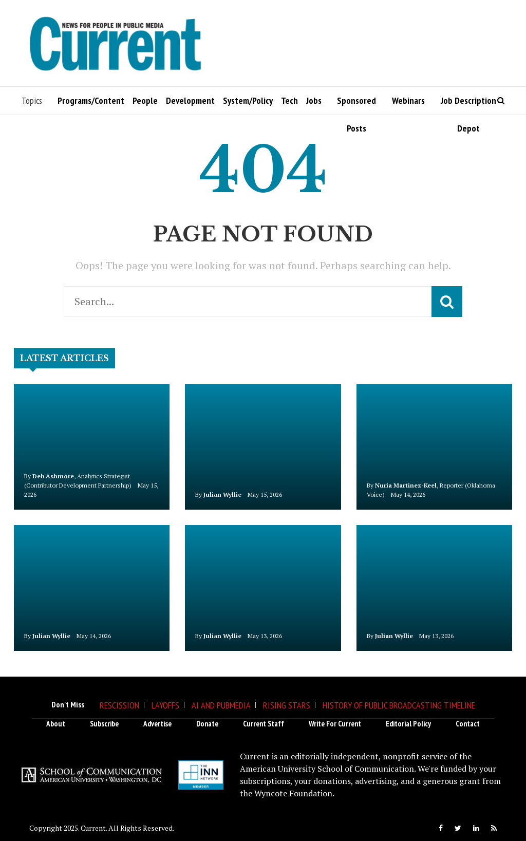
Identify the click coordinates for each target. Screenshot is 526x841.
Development (190, 100)
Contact (468, 723)
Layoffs (165, 705)
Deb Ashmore (53, 476)
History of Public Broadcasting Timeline (399, 705)
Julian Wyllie (222, 494)
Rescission (119, 705)
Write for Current (335, 723)
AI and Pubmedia (221, 705)
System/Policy (248, 100)
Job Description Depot (468, 105)
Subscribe (104, 723)
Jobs (314, 100)
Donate (207, 723)
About (55, 723)
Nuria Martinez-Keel (406, 485)
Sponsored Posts (356, 105)
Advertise (157, 723)
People (145, 100)
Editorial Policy (408, 723)
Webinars (408, 100)
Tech (289, 100)
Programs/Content (91, 100)
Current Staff (263, 723)
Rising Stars (286, 705)
